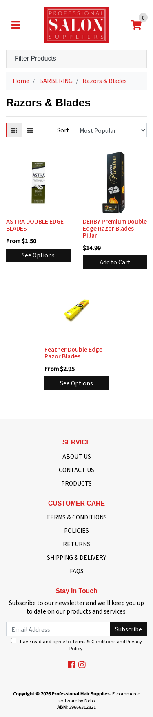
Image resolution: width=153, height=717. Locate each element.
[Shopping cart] (136, 25)
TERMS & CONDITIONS (76, 517)
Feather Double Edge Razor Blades (73, 352)
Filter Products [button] (35, 58)
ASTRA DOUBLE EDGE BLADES (35, 224)
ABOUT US (76, 456)
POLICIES (76, 530)
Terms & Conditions (93, 641)
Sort (63, 130)
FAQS (77, 571)
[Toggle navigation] (15, 25)
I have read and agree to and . (76, 644)
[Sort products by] (110, 130)
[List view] (30, 130)
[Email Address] (58, 629)
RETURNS (76, 544)
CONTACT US (76, 470)
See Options (38, 255)
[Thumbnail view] (14, 130)
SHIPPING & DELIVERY (76, 557)
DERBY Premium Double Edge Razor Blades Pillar (115, 228)
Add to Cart (115, 262)
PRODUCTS (76, 483)
